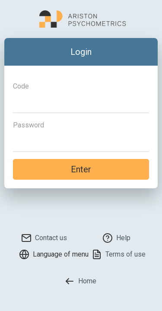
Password (28, 125)
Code (21, 86)
